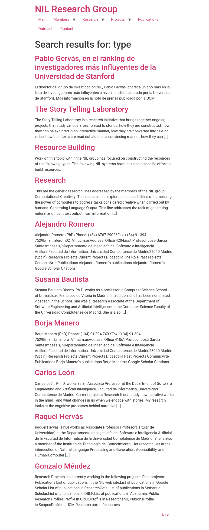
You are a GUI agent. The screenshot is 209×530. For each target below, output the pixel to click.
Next (168, 515)
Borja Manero (57, 323)
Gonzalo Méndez (63, 466)
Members (61, 19)
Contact (66, 29)
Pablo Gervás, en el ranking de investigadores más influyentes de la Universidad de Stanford (95, 67)
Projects (118, 19)
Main (42, 19)
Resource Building (65, 147)
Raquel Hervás (59, 416)
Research (90, 19)
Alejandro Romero (65, 224)
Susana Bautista (62, 279)
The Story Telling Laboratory (81, 109)
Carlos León (55, 372)
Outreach (45, 29)
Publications (148, 19)
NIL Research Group (76, 9)
